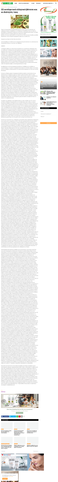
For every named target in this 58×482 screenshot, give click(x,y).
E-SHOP (32, 3)
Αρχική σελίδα (4, 7)
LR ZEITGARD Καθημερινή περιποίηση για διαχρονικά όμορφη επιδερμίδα (51, 103)
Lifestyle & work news (24, 3)
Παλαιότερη (35, 451)
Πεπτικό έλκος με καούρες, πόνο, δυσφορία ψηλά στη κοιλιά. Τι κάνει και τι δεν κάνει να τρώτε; (6, 447)
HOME (16, 3)
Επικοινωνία (22, 0)
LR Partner (17, 0)
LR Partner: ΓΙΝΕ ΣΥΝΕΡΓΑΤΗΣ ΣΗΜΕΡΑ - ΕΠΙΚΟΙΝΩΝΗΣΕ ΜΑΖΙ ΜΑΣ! (51, 93)
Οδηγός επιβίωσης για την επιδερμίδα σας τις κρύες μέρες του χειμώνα (19, 446)
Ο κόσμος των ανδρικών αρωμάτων (51, 97)
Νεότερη (3, 451)
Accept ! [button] (5, 478)
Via (1, 390)
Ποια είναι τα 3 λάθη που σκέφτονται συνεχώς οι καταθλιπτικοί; (32, 431)
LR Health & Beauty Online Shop (9, 0)
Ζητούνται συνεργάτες (48, 3)
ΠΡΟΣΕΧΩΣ (38, 3)
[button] (53, 3)
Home (2, 0)
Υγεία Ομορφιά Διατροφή (12, 7)
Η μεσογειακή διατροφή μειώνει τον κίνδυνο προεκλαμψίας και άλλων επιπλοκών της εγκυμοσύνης (19, 432)
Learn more (11, 476)
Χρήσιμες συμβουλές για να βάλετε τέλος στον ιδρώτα (32, 446)
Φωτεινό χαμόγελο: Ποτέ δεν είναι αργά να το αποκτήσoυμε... (6, 431)
